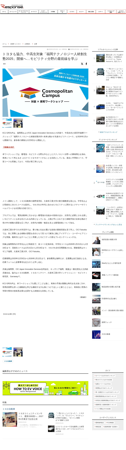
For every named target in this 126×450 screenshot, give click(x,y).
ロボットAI (62, 11)
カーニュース (13, 11)
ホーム (4, 11)
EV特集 (53, 11)
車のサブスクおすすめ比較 (104, 380)
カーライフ (34, 11)
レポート (100, 11)
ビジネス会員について (121, 11)
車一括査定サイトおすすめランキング (107, 392)
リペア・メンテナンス (43, 11)
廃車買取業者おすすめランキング (106, 396)
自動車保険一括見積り (111, 427)
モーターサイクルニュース (23, 11)
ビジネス (72, 11)
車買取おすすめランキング (104, 388)
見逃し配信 (91, 11)
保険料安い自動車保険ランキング (106, 404)
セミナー (81, 11)
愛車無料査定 (100, 422)
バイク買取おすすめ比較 (103, 409)
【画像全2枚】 (9, 147)
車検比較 (98, 427)
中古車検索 (110, 422)
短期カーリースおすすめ (103, 384)
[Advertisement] (41, 181)
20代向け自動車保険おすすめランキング (108, 400)
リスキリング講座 (110, 11)
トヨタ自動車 (8, 361)
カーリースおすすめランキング (105, 375)
